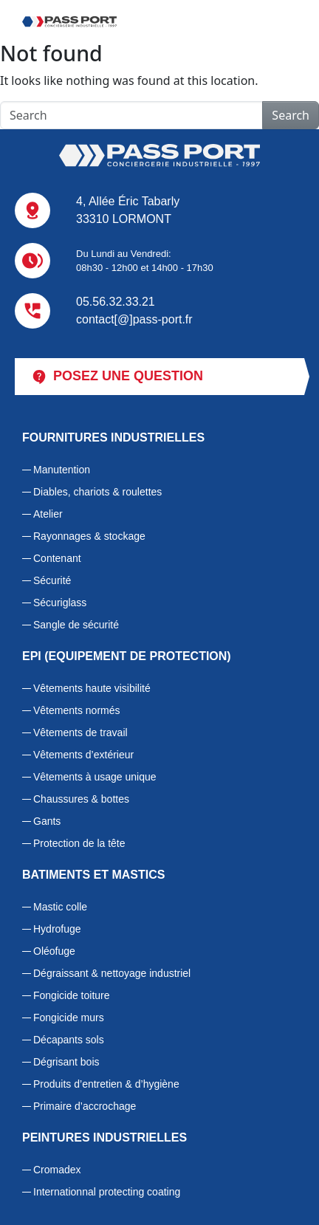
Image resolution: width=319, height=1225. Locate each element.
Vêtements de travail (80, 732)
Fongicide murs (68, 1017)
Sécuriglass (59, 602)
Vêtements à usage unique (95, 777)
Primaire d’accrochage (84, 1106)
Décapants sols (68, 1040)
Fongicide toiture (71, 995)
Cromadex (57, 1170)
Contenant (57, 558)
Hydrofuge (57, 929)
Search (290, 115)
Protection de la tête (79, 843)
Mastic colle (60, 907)
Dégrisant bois (66, 1062)
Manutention (61, 470)
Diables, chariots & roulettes (97, 492)
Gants (47, 821)
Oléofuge (54, 951)
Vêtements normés (76, 710)
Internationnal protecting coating (106, 1192)
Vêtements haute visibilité (92, 688)
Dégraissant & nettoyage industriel (112, 973)
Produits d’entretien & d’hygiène (106, 1084)
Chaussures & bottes (81, 799)
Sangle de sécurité (76, 625)
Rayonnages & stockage (89, 536)
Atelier (48, 514)
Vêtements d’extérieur (83, 755)
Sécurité (52, 580)
